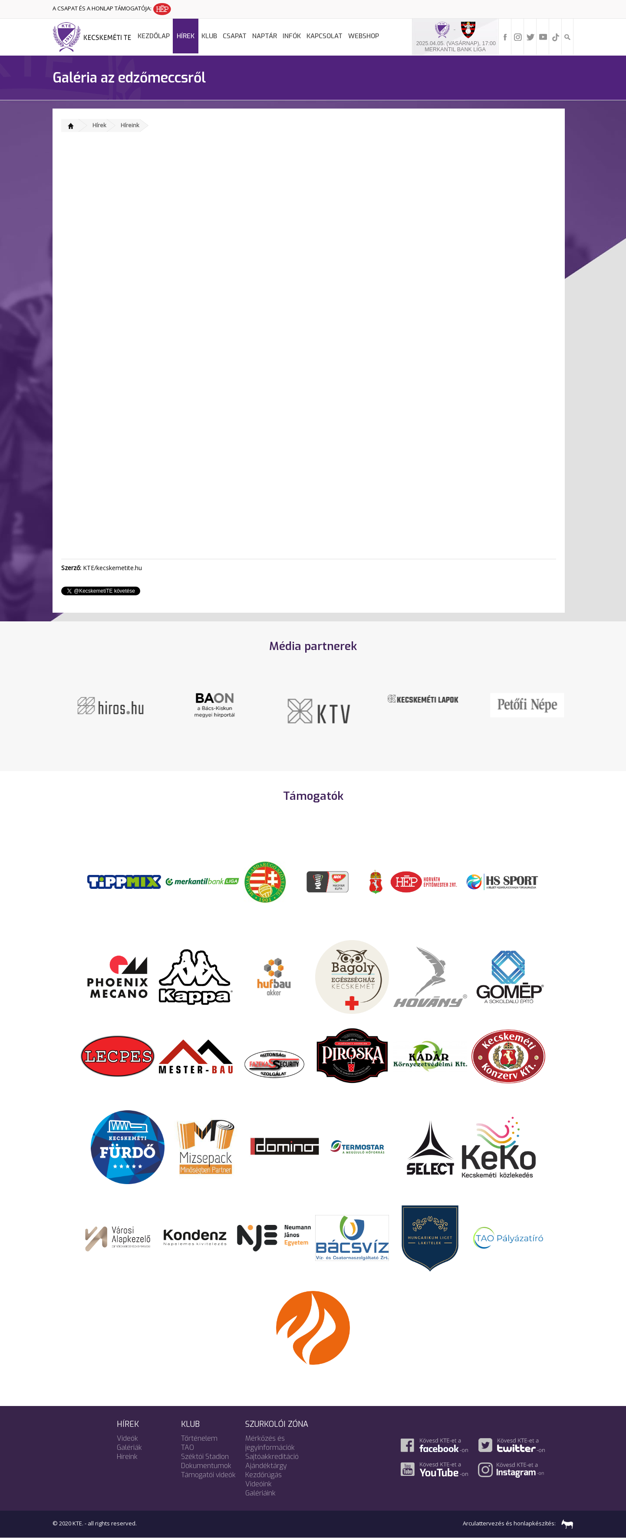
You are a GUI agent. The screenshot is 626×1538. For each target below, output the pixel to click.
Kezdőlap (154, 36)
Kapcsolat (324, 36)
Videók (127, 1438)
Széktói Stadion (205, 1456)
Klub (209, 36)
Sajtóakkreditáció (272, 1456)
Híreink (130, 125)
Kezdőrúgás (263, 1474)
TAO (187, 1447)
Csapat (235, 36)
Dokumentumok (206, 1465)
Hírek (185, 36)
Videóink (258, 1483)
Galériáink (260, 1493)
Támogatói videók (208, 1474)
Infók (292, 36)
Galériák (129, 1447)
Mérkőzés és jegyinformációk (270, 1443)
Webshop (363, 36)
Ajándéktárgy (266, 1465)
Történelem (199, 1438)
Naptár (264, 36)
